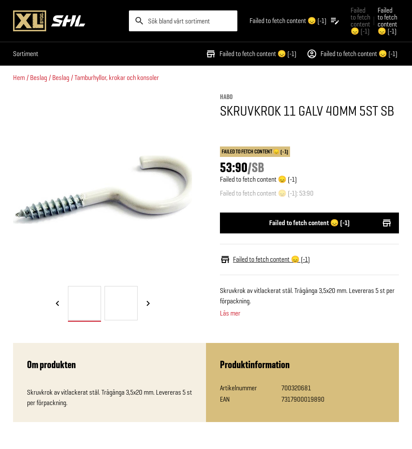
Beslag (38, 77)
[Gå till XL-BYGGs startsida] (67, 20)
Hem (19, 77)
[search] (183, 20)
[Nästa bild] (148, 304)
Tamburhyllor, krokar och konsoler (116, 77)
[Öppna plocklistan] (294, 21)
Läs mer (230, 313)
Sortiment (25, 53)
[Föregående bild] (57, 304)
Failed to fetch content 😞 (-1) (251, 54)
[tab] (84, 303)
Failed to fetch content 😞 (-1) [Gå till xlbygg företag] (360, 21)
